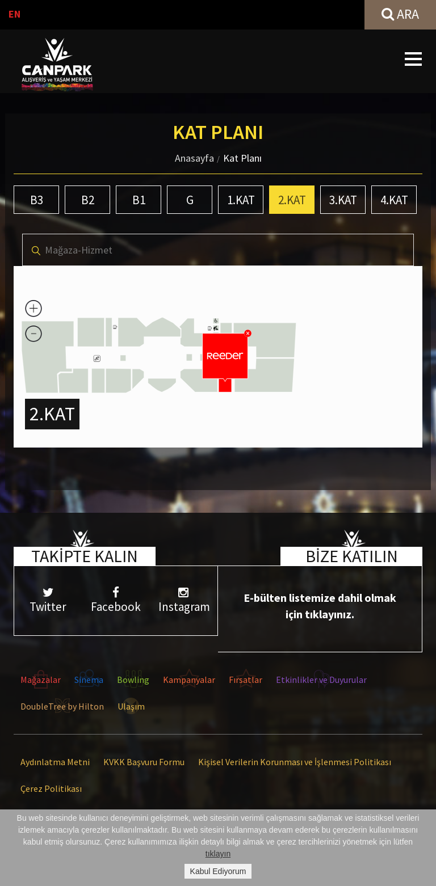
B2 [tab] (87, 200)
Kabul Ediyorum (218, 871)
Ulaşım (131, 706)
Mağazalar (40, 679)
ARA (400, 14)
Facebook (115, 600)
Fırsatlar (245, 679)
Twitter (48, 600)
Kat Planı (242, 157)
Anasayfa (194, 157)
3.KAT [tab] (343, 200)
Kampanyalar (189, 679)
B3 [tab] (36, 200)
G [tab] (190, 200)
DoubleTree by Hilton (62, 706)
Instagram (183, 600)
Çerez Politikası (51, 788)
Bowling (133, 679)
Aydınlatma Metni (55, 761)
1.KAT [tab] (241, 200)
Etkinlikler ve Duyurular (321, 679)
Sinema (88, 679)
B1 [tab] (138, 200)
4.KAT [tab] (394, 200)
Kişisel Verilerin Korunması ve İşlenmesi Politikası (294, 761)
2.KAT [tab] (292, 200)
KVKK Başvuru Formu (144, 761)
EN (14, 13)
